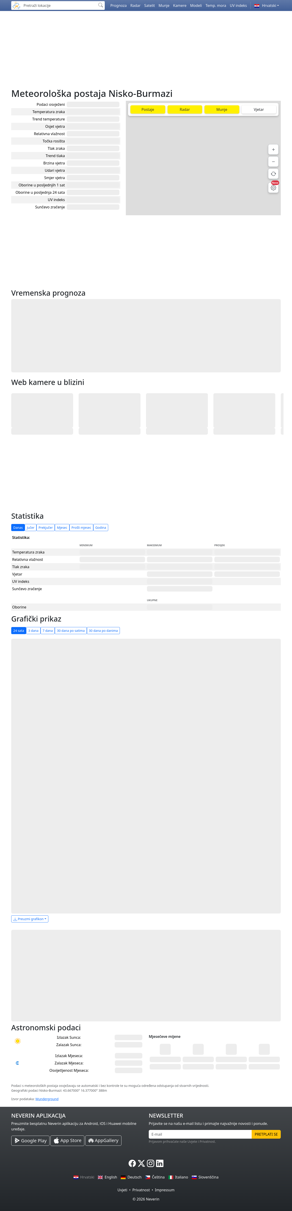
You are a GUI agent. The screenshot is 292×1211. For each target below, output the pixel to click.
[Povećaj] (273, 149)
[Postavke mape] (273, 188)
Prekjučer (46, 527)
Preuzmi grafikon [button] (28, 919)
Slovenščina (205, 1177)
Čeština (155, 1177)
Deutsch (131, 1177)
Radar (135, 5)
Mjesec (62, 527)
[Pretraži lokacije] (59, 5)
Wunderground (47, 1099)
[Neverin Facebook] (132, 1163)
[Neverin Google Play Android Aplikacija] (30, 1141)
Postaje (147, 109)
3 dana (33, 630)
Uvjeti (122, 1189)
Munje (164, 5)
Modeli (196, 5)
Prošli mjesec (81, 527)
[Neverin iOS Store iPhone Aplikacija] (67, 1140)
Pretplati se (266, 1134)
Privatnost (141, 1189)
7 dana (48, 630)
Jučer (30, 527)
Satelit (149, 5)
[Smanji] (273, 161)
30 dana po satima (71, 630)
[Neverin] (16, 5)
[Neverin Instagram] (150, 1163)
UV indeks (238, 5)
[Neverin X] (141, 1163)
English (107, 1177)
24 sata (18, 630)
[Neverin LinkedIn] (159, 1163)
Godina (100, 527)
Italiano (178, 1177)
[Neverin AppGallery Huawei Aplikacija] (103, 1140)
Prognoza (118, 5)
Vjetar (259, 109)
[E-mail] (200, 1134)
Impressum (165, 1189)
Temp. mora (216, 5)
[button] (267, 5)
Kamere (179, 5)
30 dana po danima (103, 630)
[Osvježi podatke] (273, 174)
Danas (18, 527)
